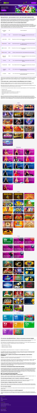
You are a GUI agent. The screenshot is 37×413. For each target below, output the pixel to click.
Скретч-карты (28, 14)
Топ (1, 14)
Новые (4, 14)
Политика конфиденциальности (5, 403)
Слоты (12, 14)
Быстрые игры (23, 14)
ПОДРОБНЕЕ (3, 10)
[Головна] (0, 0)
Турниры (2, 400)
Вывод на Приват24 (3, 409)
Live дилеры (8, 14)
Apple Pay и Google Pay (4, 410)
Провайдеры (34, 14)
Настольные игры (17, 14)
